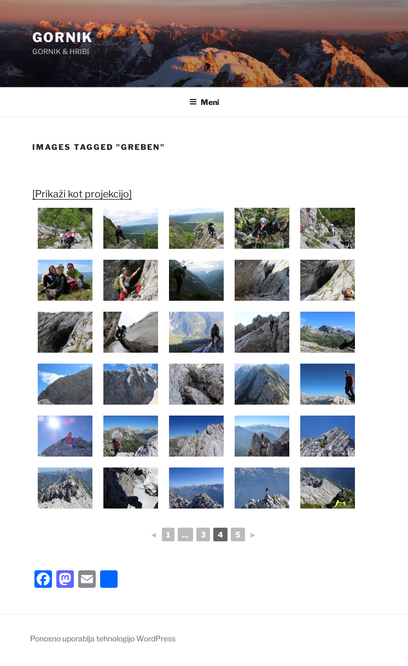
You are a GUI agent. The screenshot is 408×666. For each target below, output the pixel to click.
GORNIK (62, 37)
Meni (204, 102)
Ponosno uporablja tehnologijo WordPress (103, 638)
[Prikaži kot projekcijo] (82, 194)
